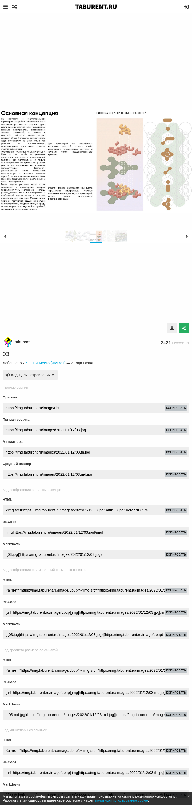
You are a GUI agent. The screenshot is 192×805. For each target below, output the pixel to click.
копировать (176, 407)
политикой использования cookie (121, 800)
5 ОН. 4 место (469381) (45, 363)
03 (6, 354)
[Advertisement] (96, 53)
